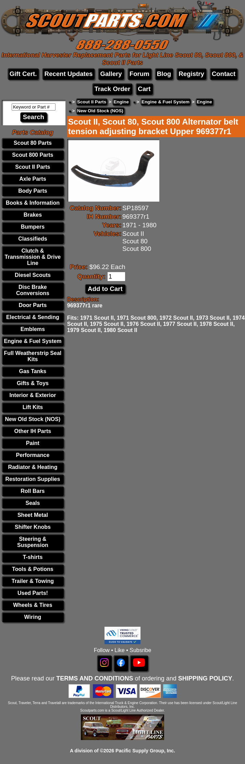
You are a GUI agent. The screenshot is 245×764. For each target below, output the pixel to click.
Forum (139, 73)
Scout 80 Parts (33, 143)
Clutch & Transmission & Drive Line (33, 257)
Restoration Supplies (32, 479)
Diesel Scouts (33, 275)
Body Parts (32, 191)
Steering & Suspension (32, 542)
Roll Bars (33, 491)
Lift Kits (33, 407)
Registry (191, 73)
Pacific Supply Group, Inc (144, 750)
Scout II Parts (32, 167)
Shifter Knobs (33, 527)
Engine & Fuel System (32, 341)
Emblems (33, 329)
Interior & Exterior (32, 395)
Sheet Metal (32, 515)
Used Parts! (32, 593)
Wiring (32, 617)
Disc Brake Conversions (32, 290)
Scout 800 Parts (32, 155)
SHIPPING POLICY (205, 678)
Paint (32, 443)
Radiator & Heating (32, 467)
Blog (164, 73)
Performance (32, 455)
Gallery (111, 73)
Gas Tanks (33, 371)
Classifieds (32, 239)
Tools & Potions (32, 569)
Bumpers (33, 227)
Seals (32, 503)
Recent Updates (68, 73)
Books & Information (33, 203)
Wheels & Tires (32, 605)
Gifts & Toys (33, 383)
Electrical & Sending (32, 317)
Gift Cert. (23, 73)
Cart (144, 88)
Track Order (112, 88)
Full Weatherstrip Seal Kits (33, 356)
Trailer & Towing (33, 581)
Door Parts (33, 305)
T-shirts (33, 557)
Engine (120, 101)
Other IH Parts (32, 431)
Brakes (33, 215)
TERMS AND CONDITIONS (94, 678)
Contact (223, 73)
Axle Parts (32, 179)
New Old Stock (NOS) (33, 419)
